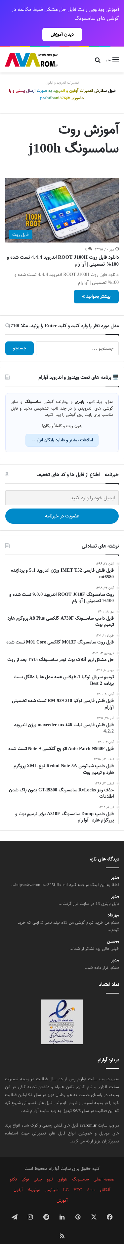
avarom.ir (88, 1113)
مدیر (115, 866)
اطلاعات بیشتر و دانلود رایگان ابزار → (62, 428)
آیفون (18, 1178)
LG (66, 1178)
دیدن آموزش (62, 34)
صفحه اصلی (104, 1167)
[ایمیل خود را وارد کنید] (62, 486)
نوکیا (25, 1167)
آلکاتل (105, 1178)
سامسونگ (80, 1167)
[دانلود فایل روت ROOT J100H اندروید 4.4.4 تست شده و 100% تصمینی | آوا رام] (62, 199)
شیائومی (52, 1178)
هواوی (62, 1167)
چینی (38, 1167)
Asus (91, 1178)
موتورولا (33, 1178)
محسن (113, 929)
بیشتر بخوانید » (96, 285)
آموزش (62, 1188)
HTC (77, 1178)
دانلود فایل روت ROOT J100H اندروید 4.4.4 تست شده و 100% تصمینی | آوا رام (63, 249)
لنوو (50, 1167)
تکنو (13, 1167)
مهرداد (113, 903)
